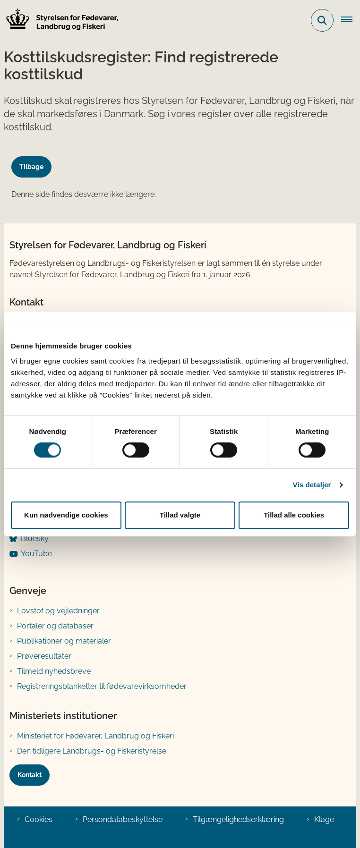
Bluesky (35, 538)
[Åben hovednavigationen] (350, 20)
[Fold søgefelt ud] (322, 20)
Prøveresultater (44, 656)
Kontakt (29, 775)
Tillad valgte (180, 515)
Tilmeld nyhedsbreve (54, 671)
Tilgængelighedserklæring (238, 819)
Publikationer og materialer (64, 640)
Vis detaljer (312, 485)
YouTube (36, 553)
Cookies (38, 819)
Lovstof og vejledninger (58, 610)
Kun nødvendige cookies (66, 515)
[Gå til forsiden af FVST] (59, 21)
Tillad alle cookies (294, 515)
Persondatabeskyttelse (123, 819)
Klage (324, 819)
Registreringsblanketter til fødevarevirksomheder (102, 686)
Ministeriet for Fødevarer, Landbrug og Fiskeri (95, 735)
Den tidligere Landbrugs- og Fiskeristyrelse (91, 750)
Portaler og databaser (55, 625)
